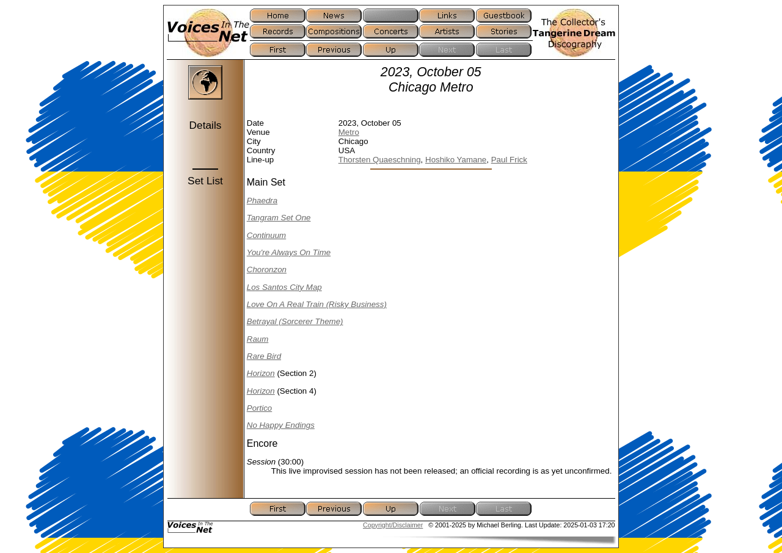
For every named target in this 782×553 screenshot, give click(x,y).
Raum (258, 339)
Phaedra (262, 200)
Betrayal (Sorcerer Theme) (295, 321)
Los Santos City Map (284, 287)
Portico (259, 408)
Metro (348, 132)
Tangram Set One (279, 217)
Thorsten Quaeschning (379, 159)
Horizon (261, 373)
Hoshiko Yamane (455, 159)
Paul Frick (509, 159)
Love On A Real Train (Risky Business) (317, 304)
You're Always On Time (289, 252)
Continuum (266, 235)
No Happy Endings (281, 425)
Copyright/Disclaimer (393, 525)
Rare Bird (264, 356)
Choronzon (267, 269)
